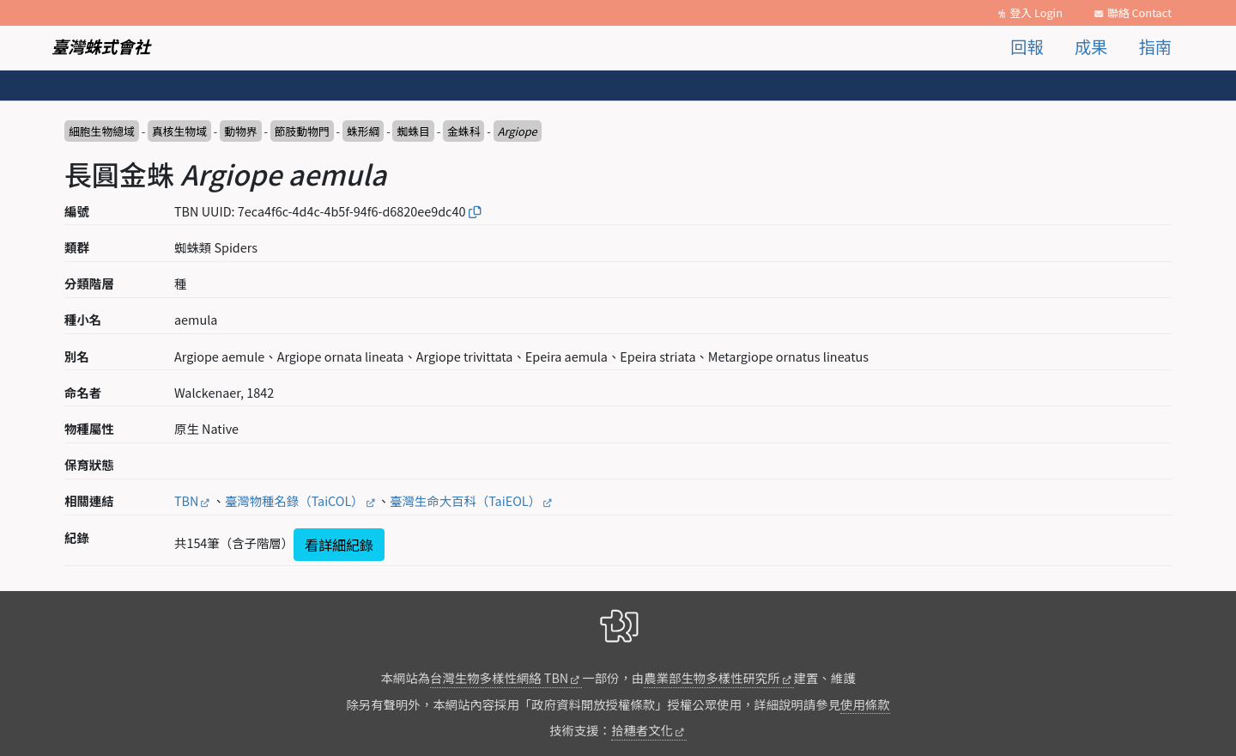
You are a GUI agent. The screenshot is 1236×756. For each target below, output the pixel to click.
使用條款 (865, 704)
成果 (1091, 46)
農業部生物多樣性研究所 (711, 677)
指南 (1155, 46)
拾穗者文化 (642, 730)
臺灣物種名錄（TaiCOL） (294, 500)
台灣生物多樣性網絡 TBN (499, 677)
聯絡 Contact (1139, 12)
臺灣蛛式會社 (101, 46)
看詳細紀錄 (339, 544)
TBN (186, 500)
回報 (1026, 46)
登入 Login (1036, 12)
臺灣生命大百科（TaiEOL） (465, 500)
